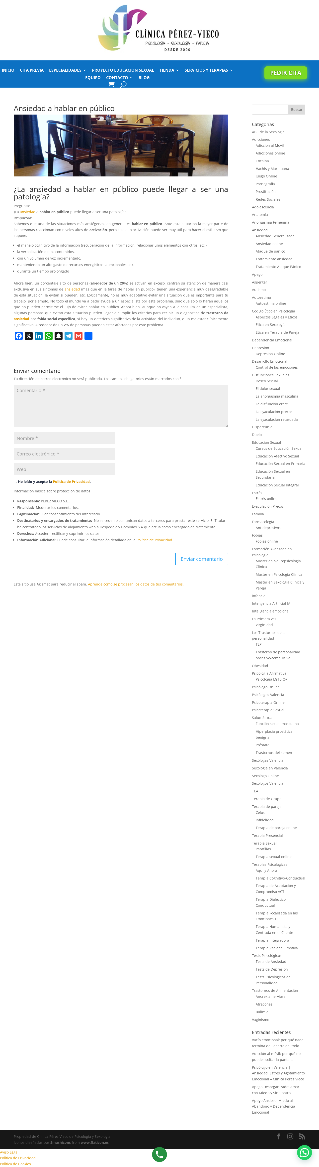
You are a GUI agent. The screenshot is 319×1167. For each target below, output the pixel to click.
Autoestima (261, 297)
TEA (255, 791)
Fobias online (267, 541)
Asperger (259, 282)
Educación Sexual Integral (277, 485)
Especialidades (65, 70)
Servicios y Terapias (206, 70)
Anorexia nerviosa (271, 996)
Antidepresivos (268, 527)
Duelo (257, 434)
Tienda (167, 70)
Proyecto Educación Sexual (123, 70)
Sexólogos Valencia (267, 783)
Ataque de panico (270, 251)
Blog (144, 78)
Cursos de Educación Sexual (279, 448)
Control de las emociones (277, 367)
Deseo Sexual (267, 381)
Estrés (257, 492)
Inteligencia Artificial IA (271, 603)
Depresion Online (270, 353)
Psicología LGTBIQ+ (271, 679)
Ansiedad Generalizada (275, 236)
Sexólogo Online (265, 775)
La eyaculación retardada (277, 419)
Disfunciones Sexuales (270, 375)
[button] (304, 1152)
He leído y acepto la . (52, 481)
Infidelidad (265, 820)
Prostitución (266, 191)
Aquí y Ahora (266, 870)
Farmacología (263, 521)
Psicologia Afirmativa (269, 673)
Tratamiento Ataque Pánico (278, 266)
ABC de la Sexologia (268, 132)
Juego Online (266, 176)
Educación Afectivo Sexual (277, 456)
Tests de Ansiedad (271, 961)
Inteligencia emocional (271, 611)
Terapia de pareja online (276, 827)
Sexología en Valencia (270, 768)
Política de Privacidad (71, 481)
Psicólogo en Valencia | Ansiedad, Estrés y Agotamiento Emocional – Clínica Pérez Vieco (278, 1073)
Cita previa (32, 70)
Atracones (264, 1004)
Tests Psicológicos (267, 955)
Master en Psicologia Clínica (279, 574)
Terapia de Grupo (266, 798)
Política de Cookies (15, 1164)
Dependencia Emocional (272, 340)
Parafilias (263, 849)
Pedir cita (285, 73)
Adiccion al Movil (270, 145)
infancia (258, 595)
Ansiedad (260, 230)
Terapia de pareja (267, 806)
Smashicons (60, 1142)
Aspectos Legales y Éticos (277, 317)
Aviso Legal (9, 1152)
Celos (260, 812)
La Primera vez (264, 618)
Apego (257, 274)
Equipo (93, 78)
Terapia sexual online (274, 856)
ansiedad (27, 211)
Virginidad (264, 624)
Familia (258, 514)
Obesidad (260, 665)
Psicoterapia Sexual (268, 710)
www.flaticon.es (95, 1142)
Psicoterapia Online (268, 702)
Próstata (262, 744)
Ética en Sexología (271, 324)
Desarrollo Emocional (269, 361)
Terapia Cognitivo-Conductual (280, 878)
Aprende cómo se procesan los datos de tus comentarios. (136, 584)
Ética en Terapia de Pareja (277, 332)
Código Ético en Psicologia (273, 311)
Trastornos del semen (274, 752)
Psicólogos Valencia (268, 694)
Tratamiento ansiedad (274, 259)
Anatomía (260, 214)
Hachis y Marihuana (272, 168)
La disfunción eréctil (273, 404)
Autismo (259, 289)
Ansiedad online (269, 243)
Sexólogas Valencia (267, 760)
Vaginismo (260, 1019)
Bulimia (262, 1012)
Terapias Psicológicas (269, 864)
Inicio (8, 70)
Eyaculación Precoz (268, 506)
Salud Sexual (262, 717)
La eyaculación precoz (274, 411)
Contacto (117, 78)
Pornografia (265, 183)
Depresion (260, 347)
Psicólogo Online (266, 687)
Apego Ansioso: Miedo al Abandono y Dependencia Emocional (273, 1106)
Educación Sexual (266, 442)
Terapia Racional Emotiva (277, 948)
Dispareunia (262, 427)
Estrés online (266, 498)
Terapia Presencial (267, 835)
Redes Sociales (268, 199)
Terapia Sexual (264, 843)
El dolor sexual (268, 388)
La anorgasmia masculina (277, 396)
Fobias (257, 535)
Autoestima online (271, 303)
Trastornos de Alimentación (275, 990)
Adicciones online (270, 153)
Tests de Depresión (272, 969)
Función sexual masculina (277, 723)
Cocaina (262, 160)
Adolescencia (263, 207)
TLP (258, 644)
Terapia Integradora (272, 940)
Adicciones (261, 139)
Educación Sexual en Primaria (280, 463)
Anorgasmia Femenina (270, 222)
